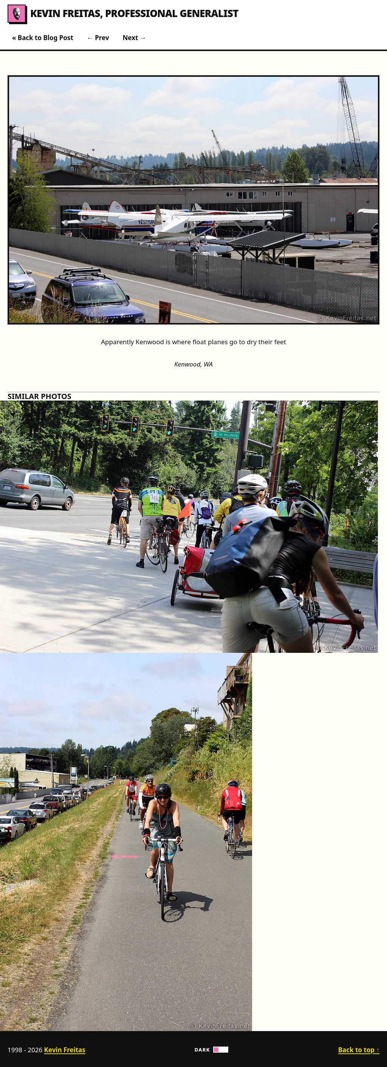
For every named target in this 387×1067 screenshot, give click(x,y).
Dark (212, 1049)
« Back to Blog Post (42, 37)
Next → (134, 37)
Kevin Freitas (54, 14)
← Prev (98, 37)
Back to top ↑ (358, 1049)
